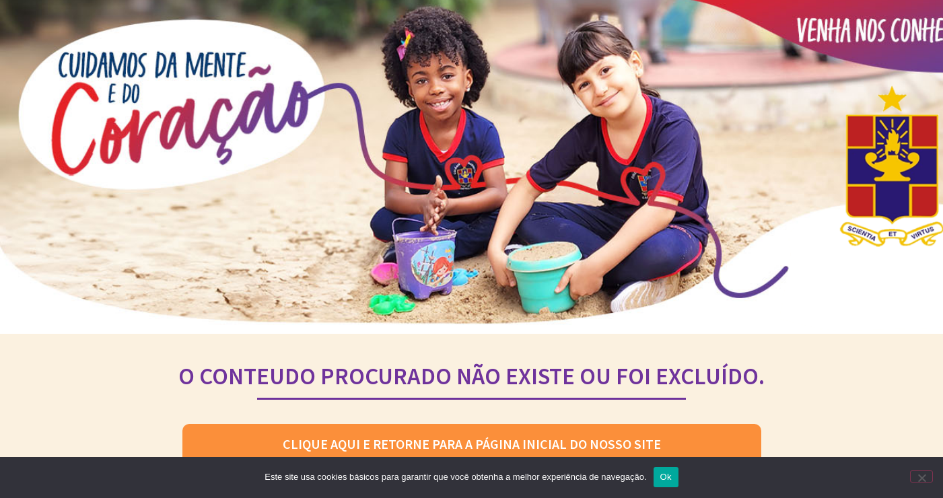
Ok (666, 477)
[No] (921, 476)
